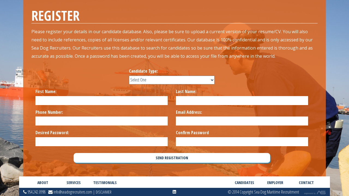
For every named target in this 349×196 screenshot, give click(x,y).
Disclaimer (104, 192)
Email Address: (189, 112)
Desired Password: (52, 133)
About (42, 182)
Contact (306, 182)
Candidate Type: (143, 71)
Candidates (244, 182)
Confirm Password (192, 133)
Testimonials (104, 182)
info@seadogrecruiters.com (70, 192)
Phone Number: (49, 112)
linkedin (174, 192)
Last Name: (186, 91)
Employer (275, 182)
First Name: (45, 91)
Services (74, 182)
